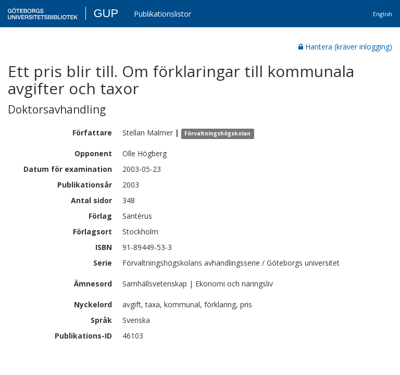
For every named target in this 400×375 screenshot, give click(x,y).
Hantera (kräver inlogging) (345, 47)
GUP (105, 13)
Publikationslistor (162, 14)
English (382, 14)
